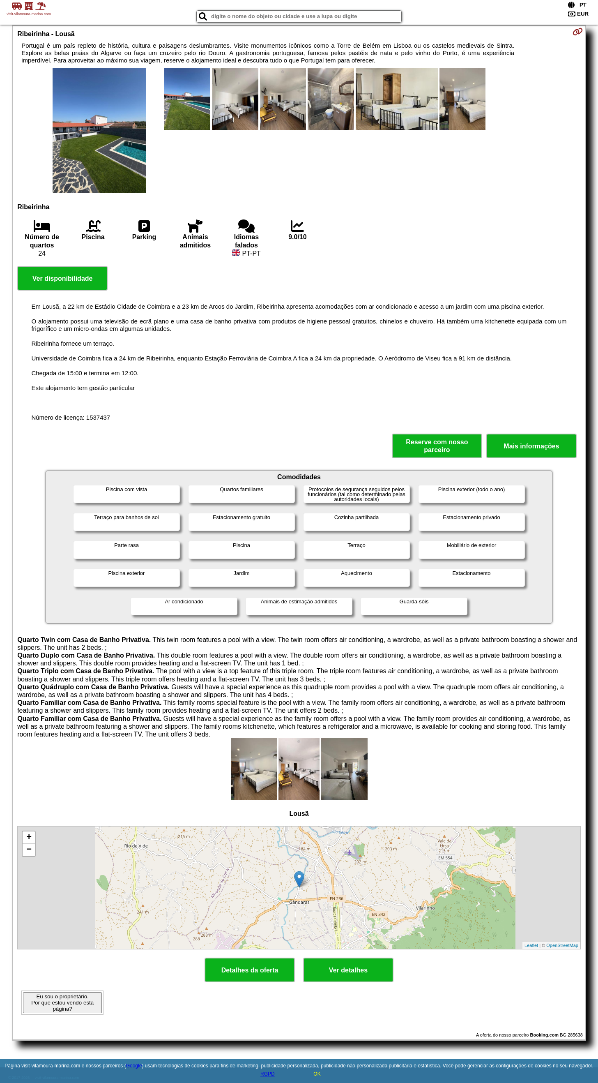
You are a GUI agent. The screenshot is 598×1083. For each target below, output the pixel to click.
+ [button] (29, 837)
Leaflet (531, 945)
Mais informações (531, 446)
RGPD (267, 1074)
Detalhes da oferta (249, 970)
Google (134, 1066)
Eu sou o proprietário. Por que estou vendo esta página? (62, 1002)
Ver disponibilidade (62, 278)
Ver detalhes (348, 970)
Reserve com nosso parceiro (437, 446)
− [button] (29, 850)
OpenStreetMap (562, 945)
